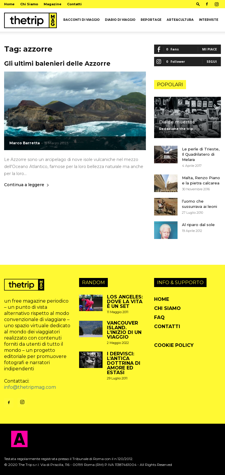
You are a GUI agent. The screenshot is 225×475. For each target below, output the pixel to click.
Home (9, 4)
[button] (198, 4)
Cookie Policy (174, 345)
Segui (212, 61)
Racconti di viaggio (81, 20)
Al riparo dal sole (198, 224)
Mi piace (209, 49)
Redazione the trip (176, 129)
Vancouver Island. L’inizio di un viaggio (124, 330)
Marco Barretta (24, 143)
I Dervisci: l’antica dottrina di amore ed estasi (123, 363)
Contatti (74, 4)
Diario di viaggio (120, 20)
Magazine (53, 4)
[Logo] (30, 20)
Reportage (151, 20)
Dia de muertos (177, 122)
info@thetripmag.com (30, 387)
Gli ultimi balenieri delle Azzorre (57, 63)
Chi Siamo (29, 4)
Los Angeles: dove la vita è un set (125, 301)
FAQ (159, 317)
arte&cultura (180, 20)
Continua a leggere (26, 185)
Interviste (208, 20)
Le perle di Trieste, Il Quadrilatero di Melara (200, 154)
